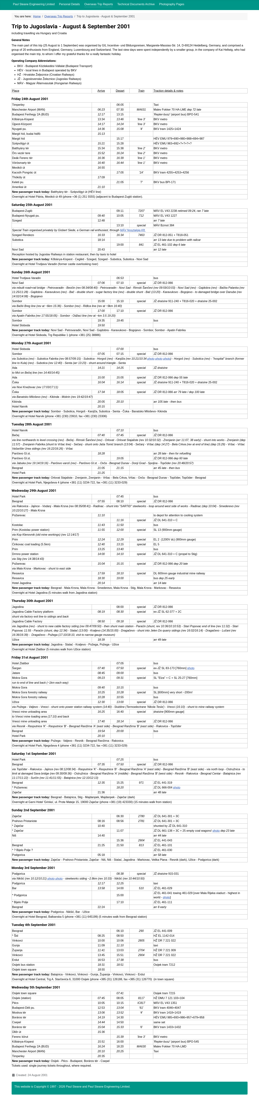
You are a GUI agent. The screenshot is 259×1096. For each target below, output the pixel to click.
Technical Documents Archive (136, 4)
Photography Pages (171, 4)
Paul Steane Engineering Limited (34, 4)
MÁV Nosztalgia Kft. (132, 230)
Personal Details (69, 4)
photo (150, 358)
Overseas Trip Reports (98, 4)
